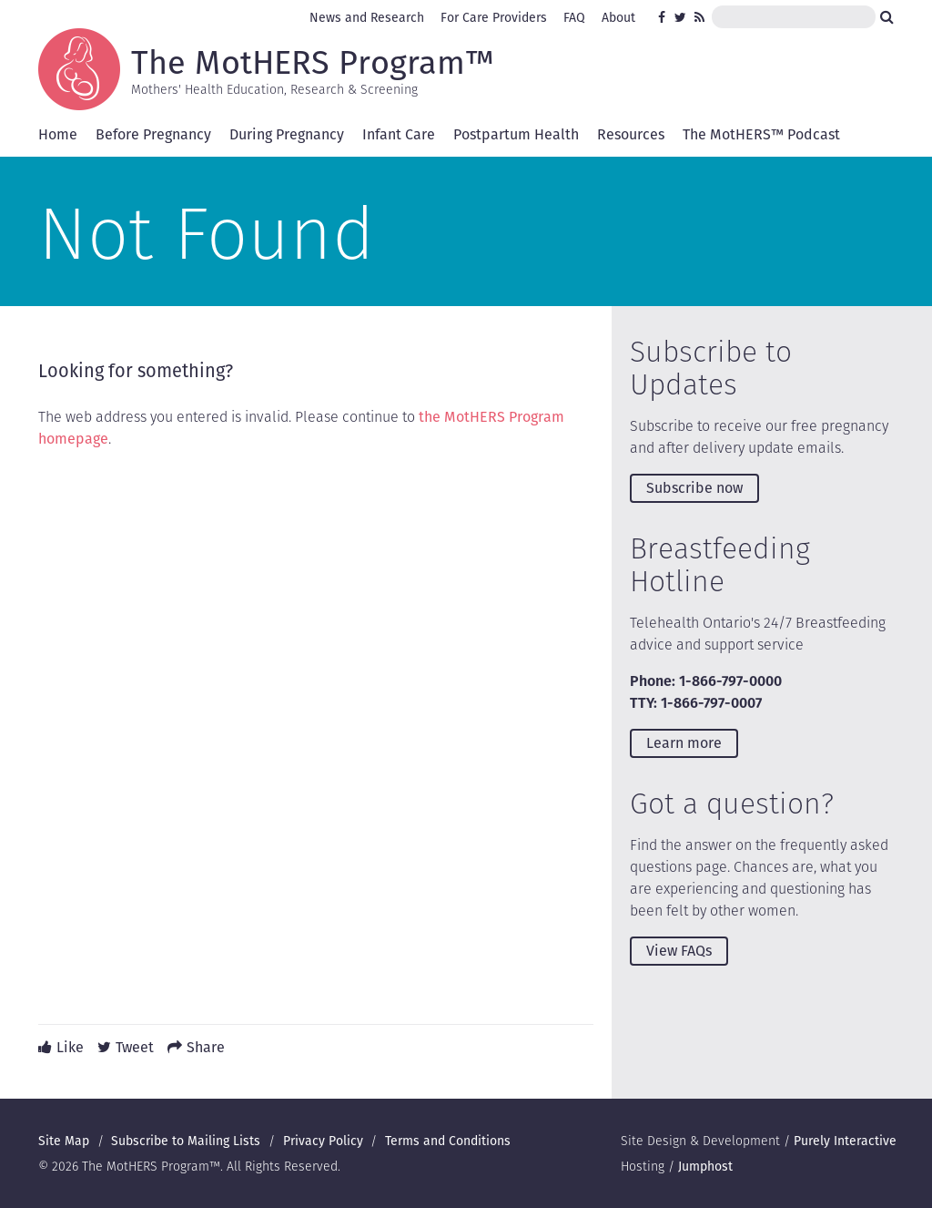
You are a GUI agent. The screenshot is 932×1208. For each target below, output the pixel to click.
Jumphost (705, 1166)
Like (70, 1047)
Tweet (135, 1047)
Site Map (63, 1140)
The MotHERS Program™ (312, 61)
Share (206, 1047)
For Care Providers (494, 17)
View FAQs (679, 950)
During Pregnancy (286, 134)
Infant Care (398, 134)
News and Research (366, 17)
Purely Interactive (845, 1140)
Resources (630, 134)
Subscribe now (694, 487)
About (618, 17)
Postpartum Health (516, 134)
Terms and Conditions (448, 1140)
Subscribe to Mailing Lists (185, 1140)
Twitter (680, 17)
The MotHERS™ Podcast (761, 134)
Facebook (664, 17)
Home (57, 134)
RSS (700, 17)
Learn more (684, 742)
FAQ (574, 17)
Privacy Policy (323, 1140)
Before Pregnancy (153, 134)
